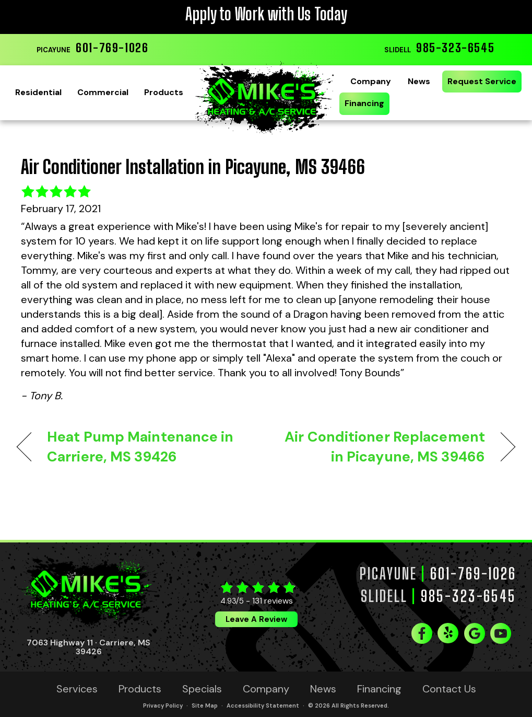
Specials (202, 689)
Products (163, 92)
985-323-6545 (455, 47)
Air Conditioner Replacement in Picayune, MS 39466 (383, 446)
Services (77, 689)
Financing (364, 103)
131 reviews (272, 600)
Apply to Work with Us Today (266, 14)
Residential (38, 92)
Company (370, 81)
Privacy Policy (163, 705)
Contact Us (449, 689)
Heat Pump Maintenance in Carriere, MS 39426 (140, 446)
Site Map (205, 705)
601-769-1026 (112, 47)
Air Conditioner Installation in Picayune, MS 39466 (193, 167)
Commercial (102, 92)
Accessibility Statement (263, 705)
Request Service (481, 81)
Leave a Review (256, 619)
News (419, 81)
